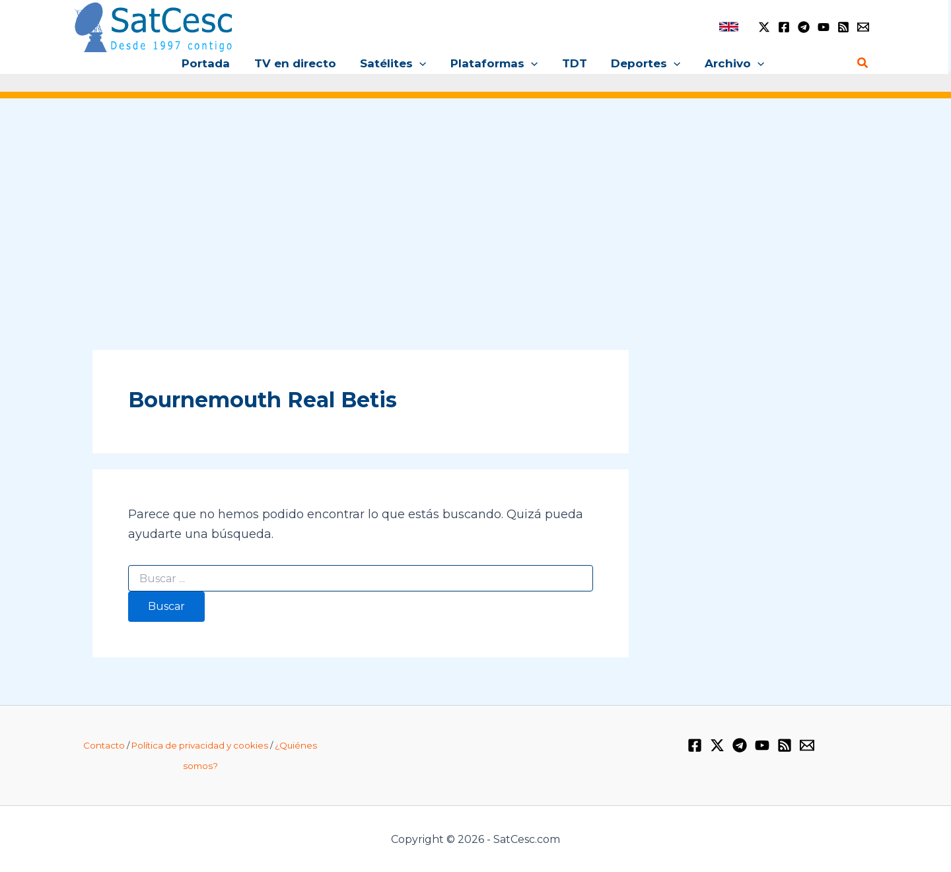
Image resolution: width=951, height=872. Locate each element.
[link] (728, 26)
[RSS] (843, 27)
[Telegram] (804, 27)
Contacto (104, 745)
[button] (421, 63)
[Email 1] (863, 27)
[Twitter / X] (764, 27)
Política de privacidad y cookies (199, 745)
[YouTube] (823, 27)
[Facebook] (784, 27)
